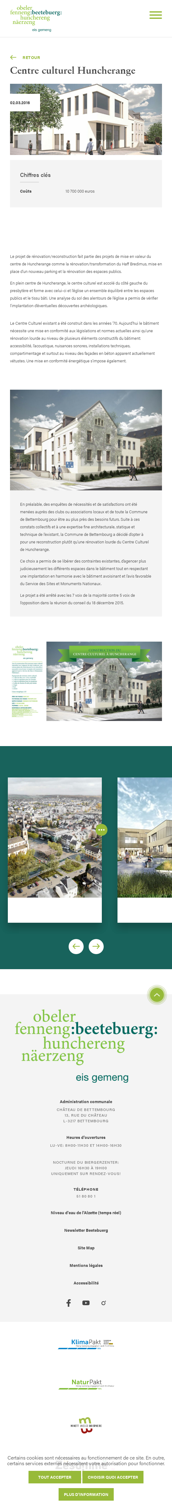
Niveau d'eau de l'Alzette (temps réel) (86, 1212)
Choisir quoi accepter (113, 1477)
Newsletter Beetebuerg (86, 1230)
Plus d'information (86, 1494)
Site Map (86, 1248)
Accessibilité (86, 1283)
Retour (25, 57)
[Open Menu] (153, 16)
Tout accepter (54, 1477)
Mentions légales (86, 1265)
